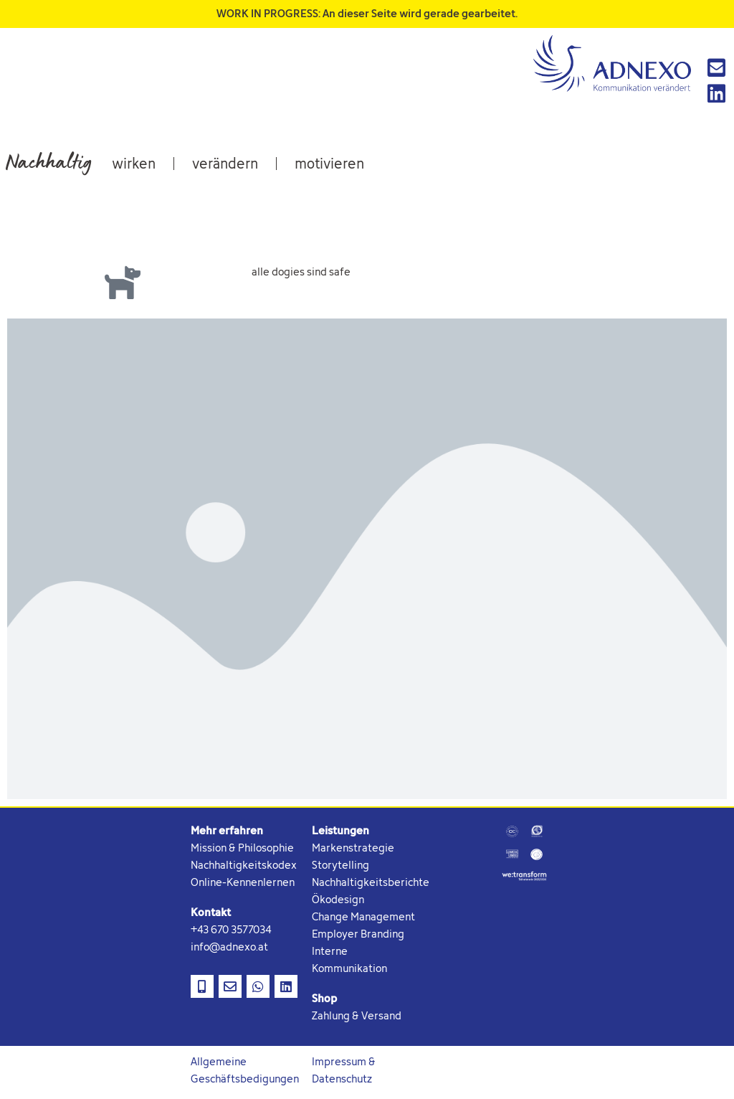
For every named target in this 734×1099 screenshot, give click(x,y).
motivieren (329, 165)
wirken (134, 165)
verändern (225, 165)
